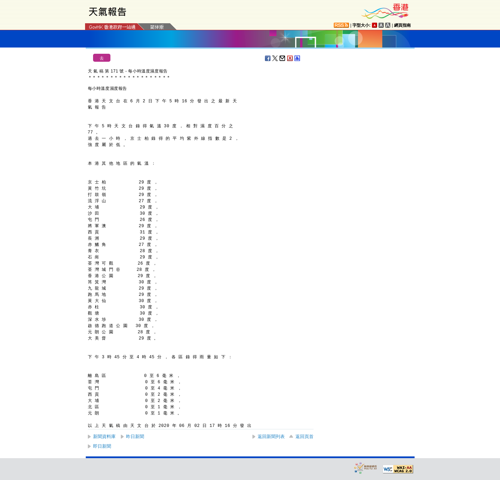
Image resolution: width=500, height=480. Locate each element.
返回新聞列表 (271, 436)
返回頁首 (304, 436)
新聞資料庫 (104, 436)
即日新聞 (102, 446)
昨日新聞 (135, 436)
